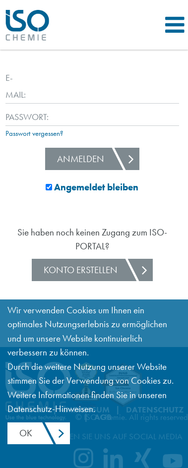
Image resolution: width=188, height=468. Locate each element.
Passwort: (14, 116)
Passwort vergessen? (34, 133)
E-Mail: (14, 86)
